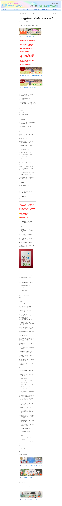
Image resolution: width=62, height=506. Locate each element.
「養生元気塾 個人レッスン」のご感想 (26, 13)
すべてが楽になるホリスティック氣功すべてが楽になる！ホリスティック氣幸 (13, 4)
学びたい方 (25, 9)
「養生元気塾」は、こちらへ (28, 477)
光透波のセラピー (45, 9)
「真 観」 (55, 13)
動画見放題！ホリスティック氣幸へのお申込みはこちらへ (32, 75)
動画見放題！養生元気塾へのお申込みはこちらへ (31, 87)
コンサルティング (35, 9)
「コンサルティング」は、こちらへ (29, 499)
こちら (25, 214)
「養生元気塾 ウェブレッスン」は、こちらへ (32, 465)
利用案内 (55, 9)
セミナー (16, 9)
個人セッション (6, 9)
